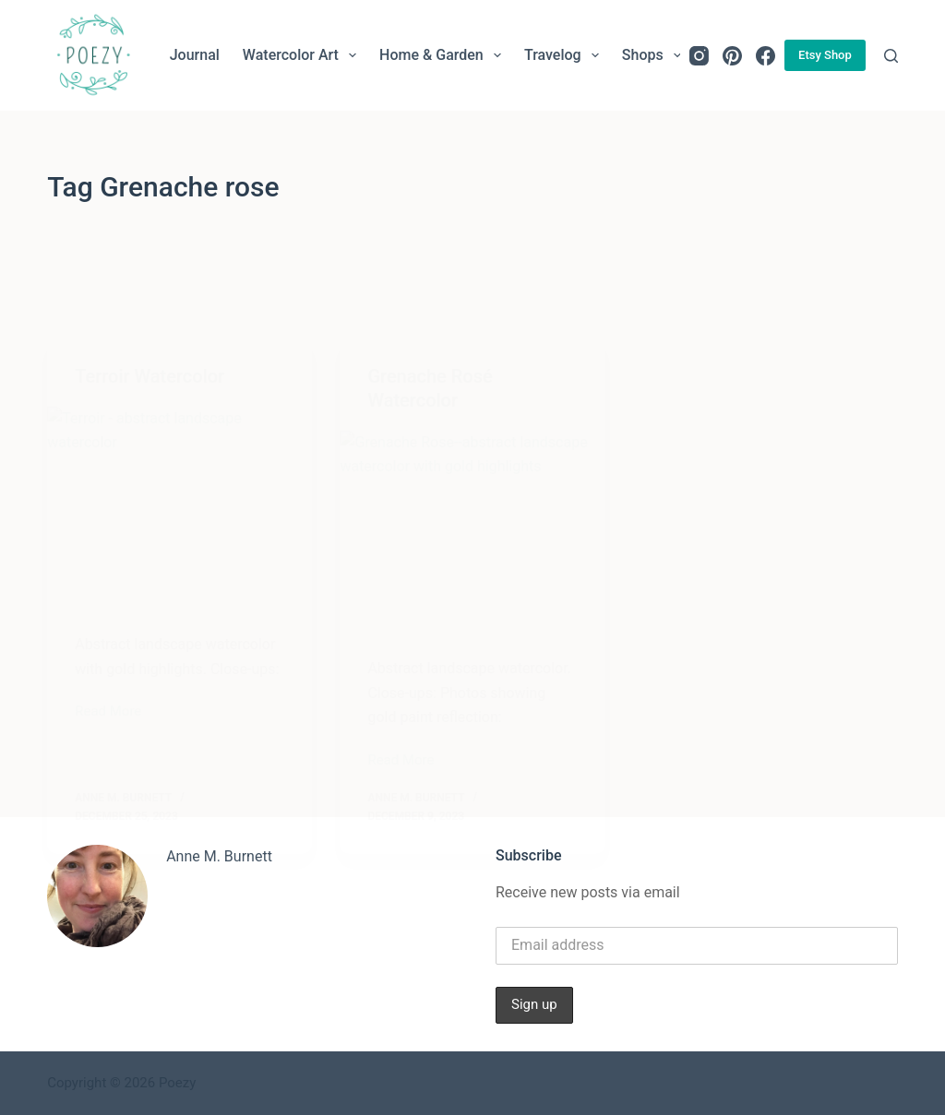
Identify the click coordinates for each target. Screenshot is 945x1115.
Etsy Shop (825, 55)
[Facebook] (765, 55)
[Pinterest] (732, 55)
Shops (655, 55)
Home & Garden (443, 55)
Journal (195, 55)
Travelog (565, 55)
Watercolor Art (303, 55)
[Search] (891, 56)
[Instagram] (699, 55)
